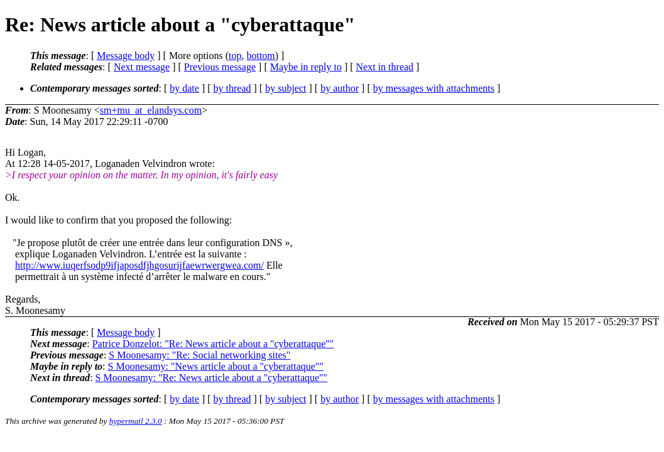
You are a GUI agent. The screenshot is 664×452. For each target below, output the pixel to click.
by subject (285, 88)
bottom (260, 55)
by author (339, 88)
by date (184, 88)
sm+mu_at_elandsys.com (151, 110)
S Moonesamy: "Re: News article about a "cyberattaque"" (211, 377)
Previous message (220, 67)
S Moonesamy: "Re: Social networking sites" (199, 355)
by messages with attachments (433, 88)
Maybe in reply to (306, 67)
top (235, 55)
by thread (232, 88)
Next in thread (385, 67)
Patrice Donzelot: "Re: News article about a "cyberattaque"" (213, 343)
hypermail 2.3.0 (135, 421)
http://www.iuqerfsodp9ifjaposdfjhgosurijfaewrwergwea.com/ (139, 265)
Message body (126, 55)
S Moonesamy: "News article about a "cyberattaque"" (216, 366)
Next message (142, 67)
